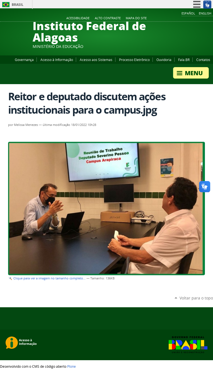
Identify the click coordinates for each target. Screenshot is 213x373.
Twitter (203, 18)
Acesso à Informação (56, 59)
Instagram (196, 18)
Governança (24, 59)
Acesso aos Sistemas (96, 59)
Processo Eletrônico (134, 59)
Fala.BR (184, 59)
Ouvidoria (163, 59)
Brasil (17, 4)
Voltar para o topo (196, 298)
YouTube (189, 18)
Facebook (182, 18)
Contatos (203, 59)
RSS (210, 18)
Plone (71, 366)
